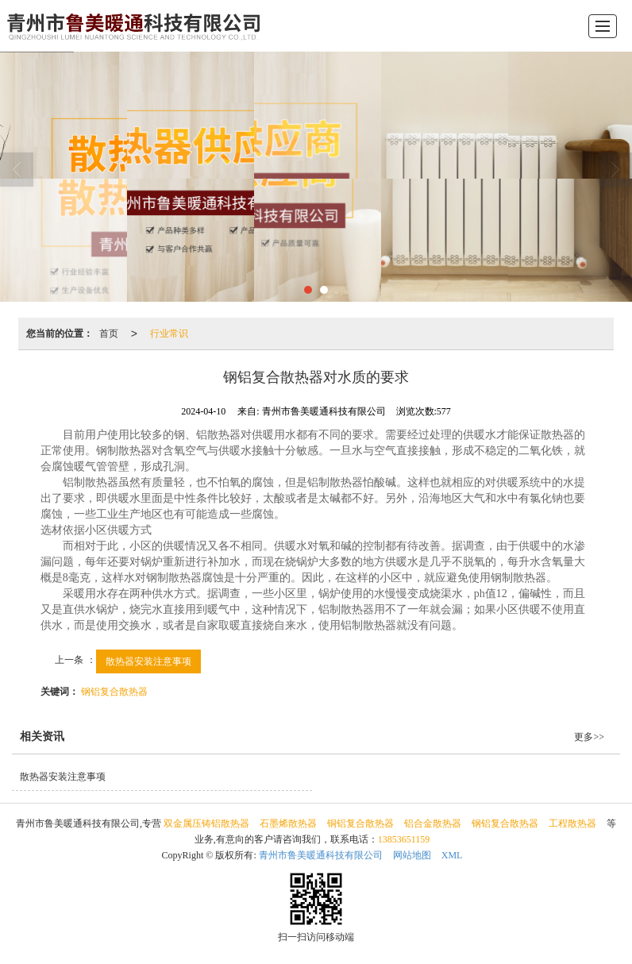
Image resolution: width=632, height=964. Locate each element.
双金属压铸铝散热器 (206, 823)
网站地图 (412, 855)
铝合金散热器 (432, 823)
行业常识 (169, 333)
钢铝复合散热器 (114, 691)
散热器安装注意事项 (148, 661)
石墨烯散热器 (288, 823)
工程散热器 (572, 823)
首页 (108, 333)
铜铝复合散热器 (360, 823)
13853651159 (404, 839)
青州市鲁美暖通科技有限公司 (321, 855)
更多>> (589, 736)
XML (452, 855)
